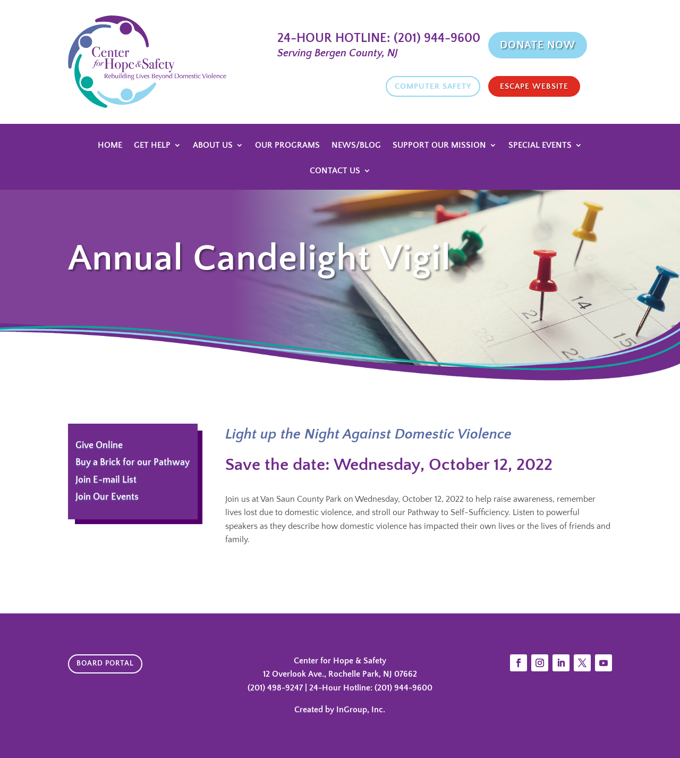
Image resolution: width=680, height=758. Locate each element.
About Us (213, 145)
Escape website (534, 86)
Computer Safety (433, 86)
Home (110, 145)
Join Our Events (107, 497)
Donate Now (537, 45)
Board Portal (105, 663)
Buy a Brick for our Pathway (132, 462)
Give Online (99, 445)
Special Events (540, 145)
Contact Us (335, 171)
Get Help (152, 145)
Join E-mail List (106, 480)
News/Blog (356, 145)
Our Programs (287, 145)
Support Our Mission (439, 145)
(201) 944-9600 (435, 38)
